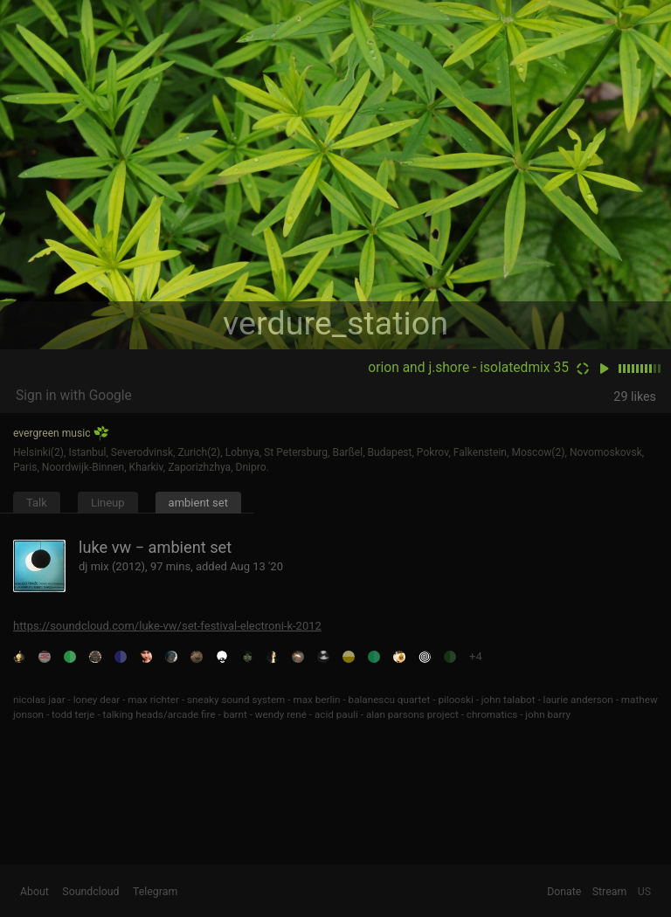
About (34, 892)
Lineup (108, 502)
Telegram (155, 892)
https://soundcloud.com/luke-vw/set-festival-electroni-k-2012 (167, 625)
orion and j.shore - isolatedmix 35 (468, 368)
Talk (36, 502)
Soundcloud (90, 892)
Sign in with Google (74, 395)
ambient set (198, 502)
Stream (609, 892)
